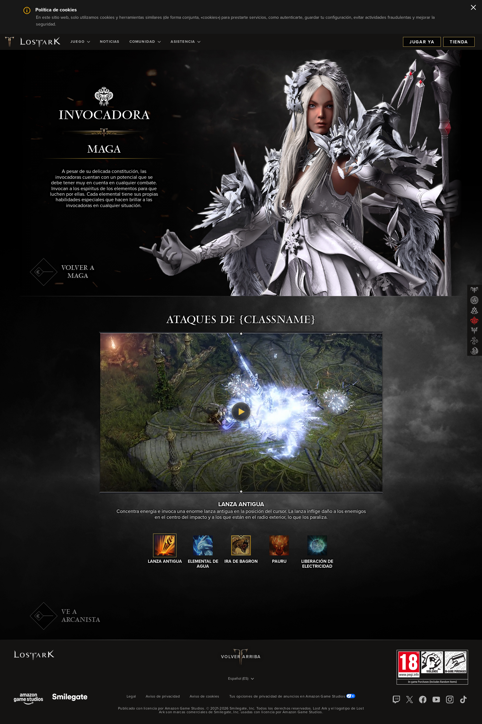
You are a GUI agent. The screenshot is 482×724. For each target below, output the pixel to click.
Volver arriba (241, 657)
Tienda (459, 42)
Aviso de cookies (204, 696)
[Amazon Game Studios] (28, 700)
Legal (131, 696)
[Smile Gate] (69, 700)
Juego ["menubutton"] (80, 42)
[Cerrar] (473, 8)
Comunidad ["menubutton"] (145, 42)
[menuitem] (80, 42)
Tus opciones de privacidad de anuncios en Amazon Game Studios (292, 696)
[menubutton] (241, 679)
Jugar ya (421, 42)
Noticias (110, 42)
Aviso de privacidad (163, 696)
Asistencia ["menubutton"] (185, 42)
